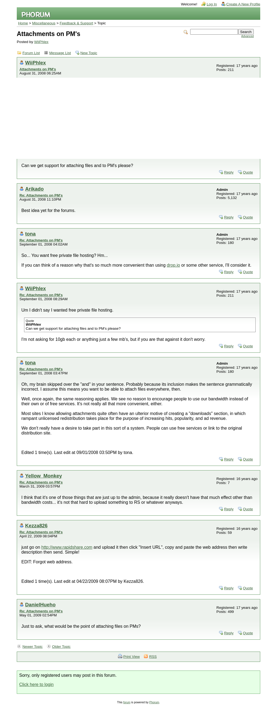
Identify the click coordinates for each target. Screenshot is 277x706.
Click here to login (36, 684)
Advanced (247, 36)
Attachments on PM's (37, 69)
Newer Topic (32, 647)
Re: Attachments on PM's (41, 195)
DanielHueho (40, 604)
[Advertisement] (138, 118)
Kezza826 (36, 525)
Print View (131, 657)
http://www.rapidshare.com (67, 547)
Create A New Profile (243, 4)
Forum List (31, 53)
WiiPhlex (41, 42)
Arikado (34, 189)
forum (126, 702)
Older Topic (61, 647)
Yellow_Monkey (43, 476)
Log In (212, 4)
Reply (228, 172)
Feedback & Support (76, 23)
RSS (153, 657)
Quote (248, 172)
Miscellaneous (43, 23)
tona (30, 234)
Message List (60, 53)
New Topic (88, 53)
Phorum (154, 702)
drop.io (173, 265)
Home (23, 23)
